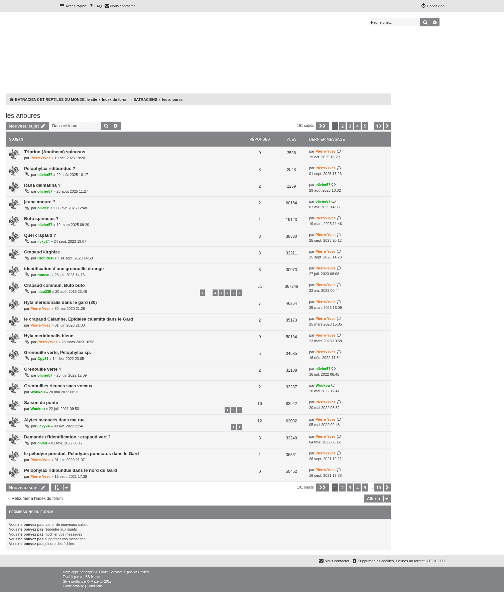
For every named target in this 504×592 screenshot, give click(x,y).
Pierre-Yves (40, 158)
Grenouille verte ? (42, 369)
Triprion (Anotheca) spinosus (54, 151)
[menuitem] (95, 6)
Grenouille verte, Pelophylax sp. (57, 352)
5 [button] (365, 126)
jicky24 (43, 241)
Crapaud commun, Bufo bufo (54, 285)
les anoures (23, 115)
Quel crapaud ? (40, 235)
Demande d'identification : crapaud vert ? (67, 436)
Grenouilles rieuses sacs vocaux (58, 385)
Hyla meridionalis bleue (48, 335)
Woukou (37, 392)
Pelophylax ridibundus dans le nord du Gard (70, 470)
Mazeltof (97, 581)
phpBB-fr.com (90, 577)
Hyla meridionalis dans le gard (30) (60, 302)
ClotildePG (46, 258)
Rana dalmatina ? (42, 185)
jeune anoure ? (39, 201)
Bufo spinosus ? (41, 218)
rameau (43, 275)
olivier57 (44, 175)
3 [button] (350, 126)
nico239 (44, 291)
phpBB (91, 572)
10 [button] (378, 126)
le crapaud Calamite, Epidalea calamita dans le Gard (78, 319)
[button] (322, 126)
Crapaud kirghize (42, 251)
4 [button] (357, 126)
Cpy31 (42, 359)
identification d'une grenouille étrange (64, 268)
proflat (76, 581)
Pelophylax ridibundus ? (49, 168)
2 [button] (342, 126)
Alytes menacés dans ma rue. (55, 419)
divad (42, 443)
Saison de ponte (41, 402)
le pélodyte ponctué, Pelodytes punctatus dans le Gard (81, 453)
